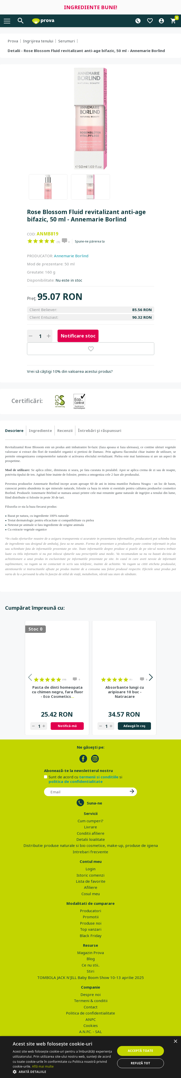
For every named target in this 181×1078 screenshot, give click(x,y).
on (30, 241)
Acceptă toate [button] (140, 1051)
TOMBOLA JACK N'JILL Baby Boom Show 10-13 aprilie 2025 (90, 977)
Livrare (90, 826)
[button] (62, 1071)
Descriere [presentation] (14, 430)
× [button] (175, 1041)
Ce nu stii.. (91, 965)
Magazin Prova (90, 952)
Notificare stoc (78, 336)
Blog (91, 958)
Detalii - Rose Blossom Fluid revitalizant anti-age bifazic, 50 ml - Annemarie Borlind (86, 50)
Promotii (91, 916)
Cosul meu (90, 893)
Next (151, 678)
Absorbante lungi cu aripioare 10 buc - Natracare (124, 692)
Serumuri (66, 40)
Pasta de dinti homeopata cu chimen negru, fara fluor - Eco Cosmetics (57, 692)
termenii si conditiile (98, 776)
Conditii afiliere (90, 833)
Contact (91, 1006)
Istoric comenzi (90, 875)
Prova (13, 40)
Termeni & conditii (90, 1000)
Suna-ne (94, 803)
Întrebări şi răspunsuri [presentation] (99, 430)
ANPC (91, 1019)
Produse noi (90, 923)
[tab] (15, 431)
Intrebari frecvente (90, 851)
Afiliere (90, 887)
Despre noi (90, 994)
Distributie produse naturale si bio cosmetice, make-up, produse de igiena (90, 845)
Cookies (90, 1025)
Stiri (90, 971)
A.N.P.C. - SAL (90, 1031)
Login (90, 868)
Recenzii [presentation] (65, 430)
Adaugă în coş (134, 726)
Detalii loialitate (90, 839)
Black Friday (91, 935)
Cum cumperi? (90, 820)
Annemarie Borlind (71, 255)
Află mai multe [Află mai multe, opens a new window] (43, 1066)
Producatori (90, 910)
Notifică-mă (67, 726)
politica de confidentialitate (76, 781)
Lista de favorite (90, 881)
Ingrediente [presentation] (40, 430)
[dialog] (90, 1057)
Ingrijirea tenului (38, 40)
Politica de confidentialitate (90, 1013)
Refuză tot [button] (140, 1063)
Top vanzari (90, 929)
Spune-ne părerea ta (90, 241)
